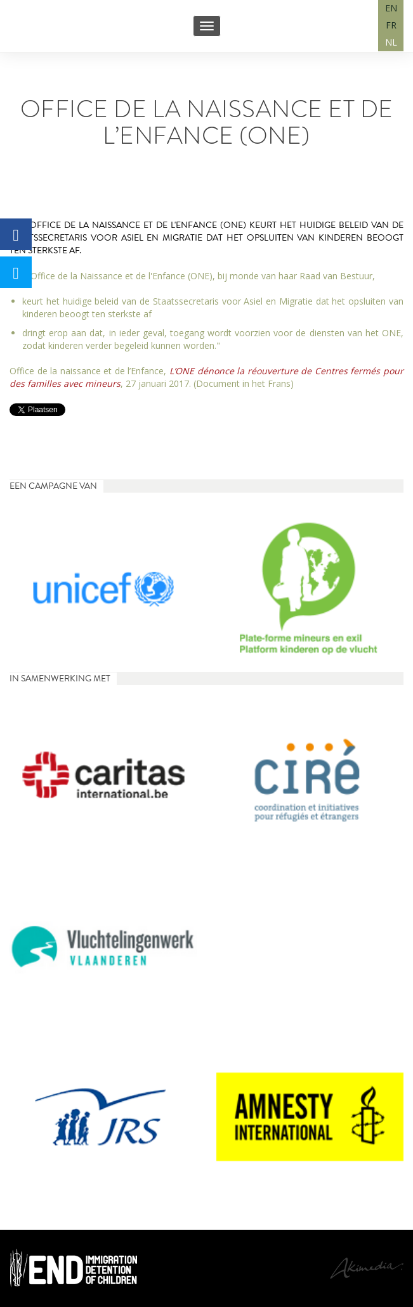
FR (391, 25)
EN (391, 8)
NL (391, 42)
